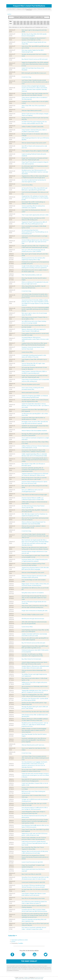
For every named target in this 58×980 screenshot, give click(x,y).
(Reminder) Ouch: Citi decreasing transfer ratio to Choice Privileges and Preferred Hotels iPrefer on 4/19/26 (35, 459)
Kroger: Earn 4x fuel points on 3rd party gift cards (34, 610)
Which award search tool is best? (30, 392)
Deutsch (39, 978)
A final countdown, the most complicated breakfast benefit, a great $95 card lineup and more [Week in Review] (35, 309)
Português (19, 978)
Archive (13, 941)
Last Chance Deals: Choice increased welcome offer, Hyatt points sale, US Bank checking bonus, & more (35, 758)
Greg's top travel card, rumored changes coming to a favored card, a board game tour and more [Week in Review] (35, 775)
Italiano (29, 978)
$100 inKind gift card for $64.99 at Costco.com (34, 73)
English (16, 978)
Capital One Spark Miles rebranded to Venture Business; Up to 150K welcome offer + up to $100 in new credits (35, 405)
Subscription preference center (19, 940)
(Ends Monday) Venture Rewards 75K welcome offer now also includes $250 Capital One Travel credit (34, 597)
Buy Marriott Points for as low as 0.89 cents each (35, 59)
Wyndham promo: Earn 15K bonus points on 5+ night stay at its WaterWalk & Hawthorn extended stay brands (35, 172)
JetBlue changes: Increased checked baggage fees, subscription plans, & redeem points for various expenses (34, 730)
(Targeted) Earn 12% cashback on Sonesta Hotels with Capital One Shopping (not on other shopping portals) (35, 198)
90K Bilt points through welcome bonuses (33, 618)
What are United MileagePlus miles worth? (33, 572)
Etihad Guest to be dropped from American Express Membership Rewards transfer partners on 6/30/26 (35, 857)
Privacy (37, 977)
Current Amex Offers (27, 185)
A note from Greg (26, 77)
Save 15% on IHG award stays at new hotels (33, 898)
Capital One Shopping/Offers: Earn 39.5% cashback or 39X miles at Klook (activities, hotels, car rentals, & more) (35, 64)
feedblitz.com (27, 977)
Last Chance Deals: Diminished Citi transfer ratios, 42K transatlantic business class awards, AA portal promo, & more (35, 296)
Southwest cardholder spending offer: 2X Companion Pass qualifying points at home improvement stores (33, 469)
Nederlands (32, 978)
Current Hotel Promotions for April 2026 (32, 862)
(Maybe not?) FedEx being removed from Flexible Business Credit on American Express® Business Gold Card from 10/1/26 (35, 821)
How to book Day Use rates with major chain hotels (35, 711)
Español (26, 978)
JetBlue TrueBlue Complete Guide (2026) (32, 126)
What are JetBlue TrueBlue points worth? (33, 614)
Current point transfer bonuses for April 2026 (33, 882)
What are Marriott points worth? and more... (33, 745)
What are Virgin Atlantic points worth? (32, 110)
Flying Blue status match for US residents (33, 592)
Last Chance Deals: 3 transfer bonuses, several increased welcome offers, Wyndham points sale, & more (35, 82)
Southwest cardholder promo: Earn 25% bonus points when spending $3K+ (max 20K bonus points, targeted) (34, 740)
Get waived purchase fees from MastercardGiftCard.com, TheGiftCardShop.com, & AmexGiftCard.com (35, 231)
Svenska (36, 978)
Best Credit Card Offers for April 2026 (31, 874)
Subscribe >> (12, 935)
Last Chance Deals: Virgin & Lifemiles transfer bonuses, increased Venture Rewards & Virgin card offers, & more (35, 536)
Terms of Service (41, 977)
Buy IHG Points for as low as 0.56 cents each (33, 643)
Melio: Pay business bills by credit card (32, 275)
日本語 (42, 978)
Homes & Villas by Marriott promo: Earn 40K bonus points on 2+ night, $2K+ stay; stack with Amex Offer (35, 241)
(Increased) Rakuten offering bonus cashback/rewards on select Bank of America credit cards (35, 339)
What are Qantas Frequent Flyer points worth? (34, 142)
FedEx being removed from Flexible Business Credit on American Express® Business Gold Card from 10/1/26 (35, 843)
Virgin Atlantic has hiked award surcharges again (34, 494)
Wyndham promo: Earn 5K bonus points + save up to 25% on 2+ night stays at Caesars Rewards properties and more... (35, 724)
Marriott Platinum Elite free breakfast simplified (34, 430)
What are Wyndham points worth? (31, 384)
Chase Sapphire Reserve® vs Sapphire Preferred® (35, 151)
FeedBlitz (20, 943)
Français (23, 978)
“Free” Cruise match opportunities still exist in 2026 (35, 215)
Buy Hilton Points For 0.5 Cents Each (31, 659)
